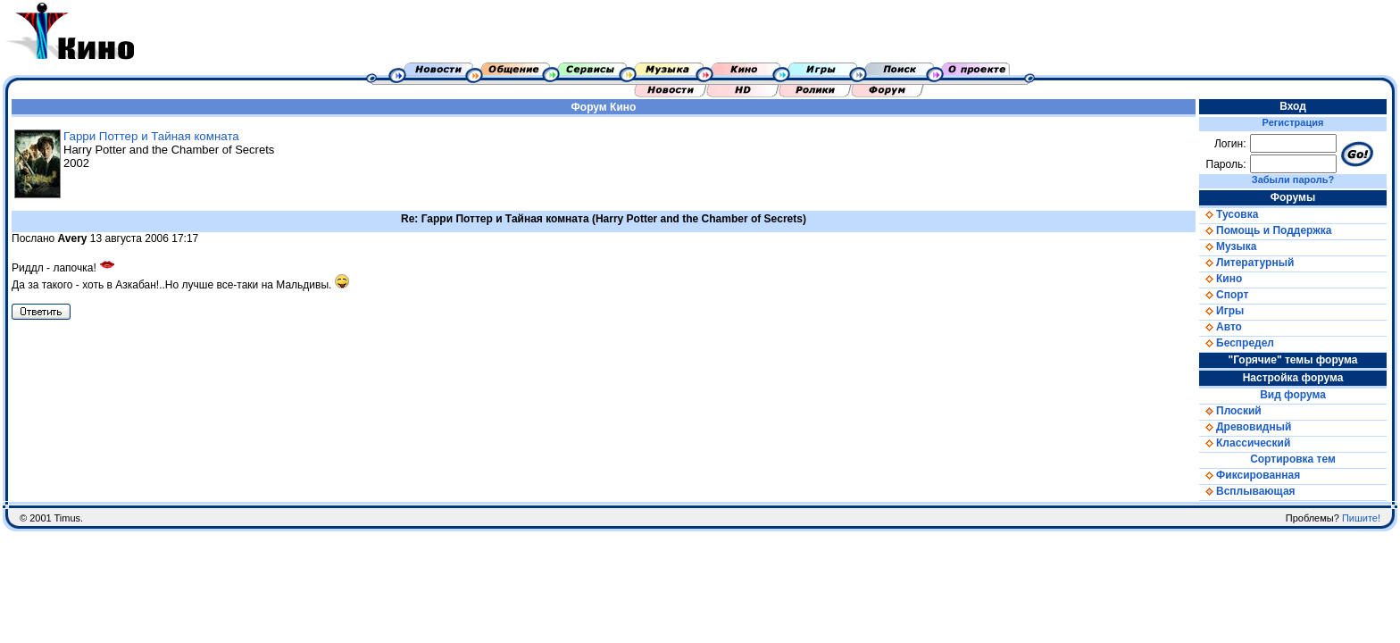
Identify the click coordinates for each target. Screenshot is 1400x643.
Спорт (1223, 294)
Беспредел (1236, 343)
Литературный (1246, 262)
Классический (1244, 443)
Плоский (1230, 411)
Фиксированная (1249, 475)
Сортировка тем (1293, 459)
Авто (1220, 327)
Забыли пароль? (1293, 179)
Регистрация (1293, 122)
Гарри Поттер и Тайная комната (151, 136)
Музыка (1227, 246)
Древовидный (1245, 427)
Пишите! (1361, 518)
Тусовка (1228, 214)
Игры (1221, 311)
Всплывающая (1247, 491)
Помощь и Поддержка (1265, 230)
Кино (623, 107)
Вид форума (1293, 394)
